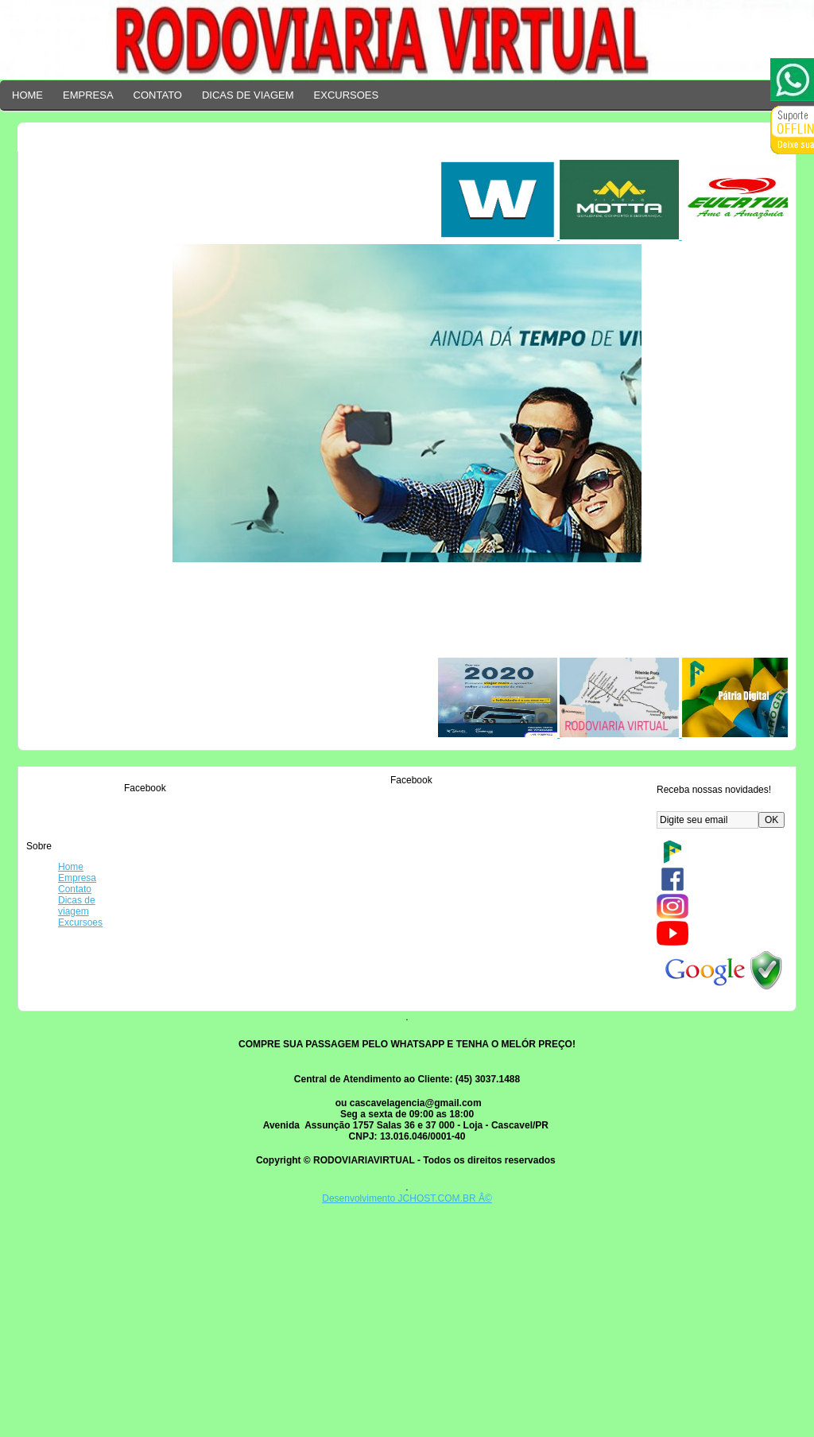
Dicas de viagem (76, 906)
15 (419, 889)
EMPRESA (88, 95)
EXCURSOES (346, 95)
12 (419, 792)
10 (220, 792)
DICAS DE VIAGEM (248, 95)
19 (220, 1083)
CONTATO (158, 95)
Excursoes (80, 922)
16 (220, 986)
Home (70, 866)
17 (320, 986)
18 (419, 986)
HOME (27, 95)
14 (320, 889)
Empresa (77, 878)
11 (320, 792)
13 (220, 889)
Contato (74, 889)
